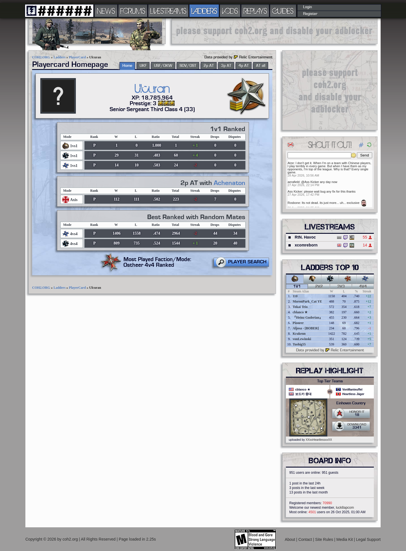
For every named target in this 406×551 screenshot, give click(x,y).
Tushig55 (299, 344)
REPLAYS (255, 11)
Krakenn (299, 334)
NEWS (106, 11)
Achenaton (229, 183)
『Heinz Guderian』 (308, 317)
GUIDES (283, 11)
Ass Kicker (295, 191)
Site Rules (324, 539)
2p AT (209, 66)
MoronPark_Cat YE (307, 301)
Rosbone (294, 202)
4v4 (363, 286)
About (290, 539)
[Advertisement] (274, 31)
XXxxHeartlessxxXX (319, 439)
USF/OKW (163, 66)
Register (310, 14)
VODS (230, 11)
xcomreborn (306, 245)
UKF (143, 66)
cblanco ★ (300, 312)
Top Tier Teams (330, 381)
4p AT (244, 66)
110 (295, 296)
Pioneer (298, 323)
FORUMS (132, 11)
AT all (260, 66)
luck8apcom (345, 508)
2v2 (319, 286)
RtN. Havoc (305, 237)
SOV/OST (188, 66)
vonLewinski (302, 339)
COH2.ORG (41, 57)
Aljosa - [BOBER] (306, 328)
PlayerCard (77, 57)
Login (307, 7)
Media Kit (345, 539)
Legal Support (368, 539)
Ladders (60, 57)
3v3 (341, 286)
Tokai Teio (300, 307)
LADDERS (204, 11)
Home (127, 66)
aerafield (293, 182)
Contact (305, 539)
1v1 (297, 286)
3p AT (226, 66)
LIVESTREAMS (168, 11)
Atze (291, 163)
